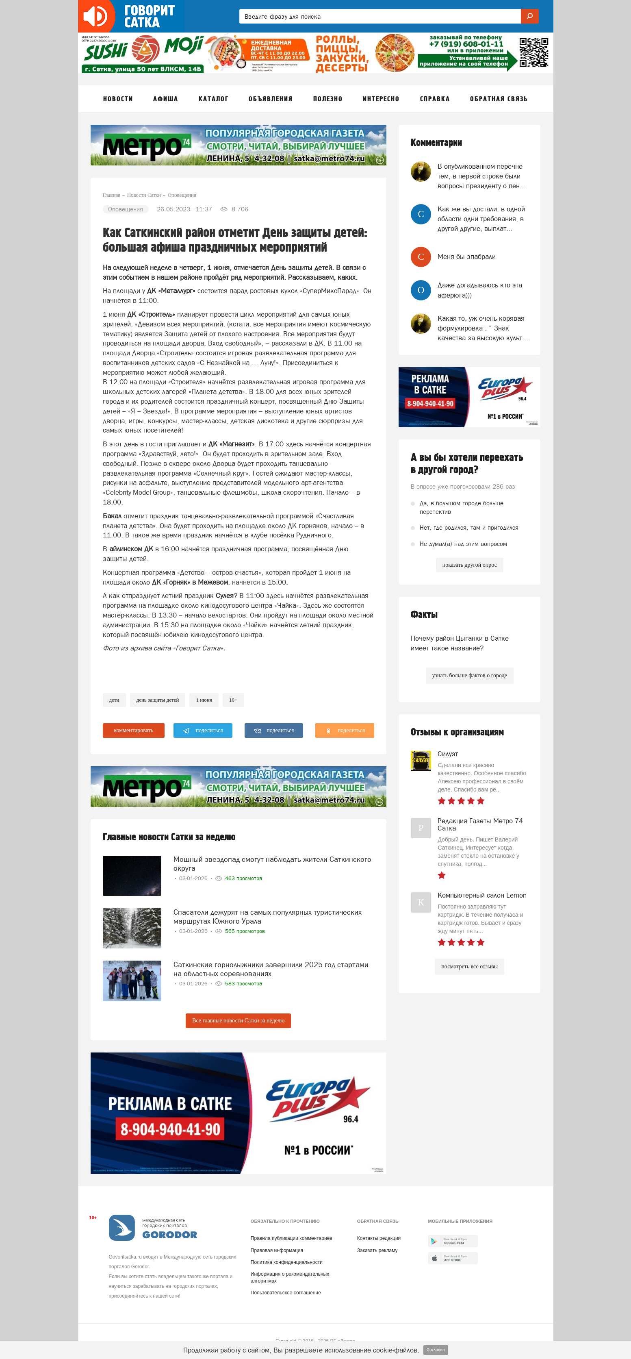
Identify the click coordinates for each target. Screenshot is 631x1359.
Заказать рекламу (377, 1250)
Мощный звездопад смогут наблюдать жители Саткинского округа (272, 862)
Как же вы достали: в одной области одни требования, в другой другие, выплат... (481, 219)
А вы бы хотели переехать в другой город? (467, 464)
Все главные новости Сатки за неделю (238, 1021)
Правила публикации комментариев (291, 1238)
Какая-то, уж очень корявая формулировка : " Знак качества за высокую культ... (483, 328)
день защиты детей (158, 700)
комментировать (134, 730)
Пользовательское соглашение (286, 1293)
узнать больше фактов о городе (469, 675)
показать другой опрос (469, 565)
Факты (424, 615)
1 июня (204, 700)
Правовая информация (277, 1250)
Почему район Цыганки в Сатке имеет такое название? (460, 643)
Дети (114, 700)
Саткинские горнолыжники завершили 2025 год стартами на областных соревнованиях (271, 967)
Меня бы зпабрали (467, 256)
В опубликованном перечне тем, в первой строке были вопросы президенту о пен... (482, 176)
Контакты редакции (379, 1238)
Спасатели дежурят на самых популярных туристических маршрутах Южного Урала (267, 915)
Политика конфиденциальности (287, 1262)
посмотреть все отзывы (469, 966)
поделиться (203, 731)
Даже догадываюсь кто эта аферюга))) (480, 290)
